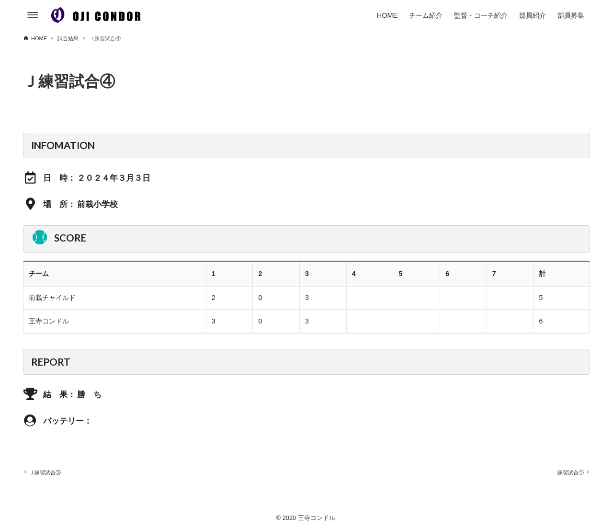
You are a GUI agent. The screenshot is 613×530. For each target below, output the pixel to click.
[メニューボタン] (32, 15)
